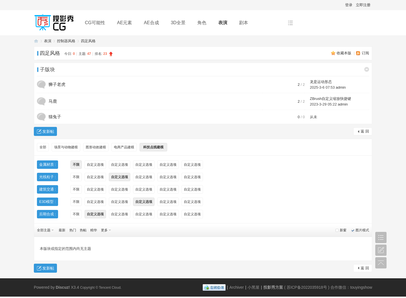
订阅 (365, 53)
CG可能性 (95, 22)
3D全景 (178, 22)
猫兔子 (54, 116)
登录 (348, 5)
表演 (222, 22)
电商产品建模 (124, 147)
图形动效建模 (96, 147)
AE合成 (151, 22)
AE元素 (124, 22)
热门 (72, 230)
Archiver (236, 287)
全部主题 (43, 230)
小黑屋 (253, 287)
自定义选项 (95, 165)
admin (341, 87)
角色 (201, 22)
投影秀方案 (36, 41)
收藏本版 (344, 53)
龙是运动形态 (321, 82)
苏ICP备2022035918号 (307, 287)
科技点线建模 (153, 147)
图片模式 (362, 230)
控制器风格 (66, 41)
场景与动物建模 (66, 147)
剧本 (243, 22)
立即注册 (363, 5)
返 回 (365, 131)
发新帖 (48, 131)
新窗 (343, 230)
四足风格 (88, 41)
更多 (104, 230)
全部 (42, 147)
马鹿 (52, 101)
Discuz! (63, 287)
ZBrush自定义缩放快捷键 (330, 99)
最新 (62, 230)
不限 (76, 165)
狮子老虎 (56, 84)
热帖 (83, 230)
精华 (93, 230)
